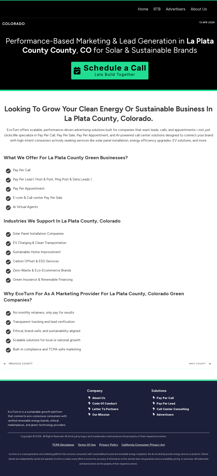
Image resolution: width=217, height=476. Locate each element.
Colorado (13, 24)
